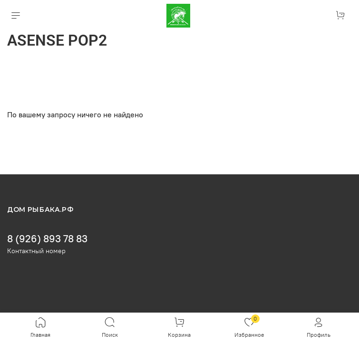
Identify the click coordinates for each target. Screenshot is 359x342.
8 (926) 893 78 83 (47, 238)
